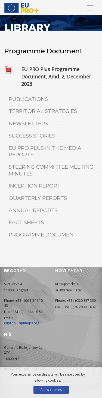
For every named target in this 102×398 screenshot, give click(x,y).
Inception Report (35, 186)
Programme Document (43, 235)
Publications (28, 99)
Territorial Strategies (43, 111)
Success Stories (32, 136)
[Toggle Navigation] (90, 8)
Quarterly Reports (38, 198)
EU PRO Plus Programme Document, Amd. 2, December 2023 (56, 76)
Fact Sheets (26, 222)
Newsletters (28, 123)
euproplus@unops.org (21, 323)
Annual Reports (33, 210)
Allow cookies (51, 389)
